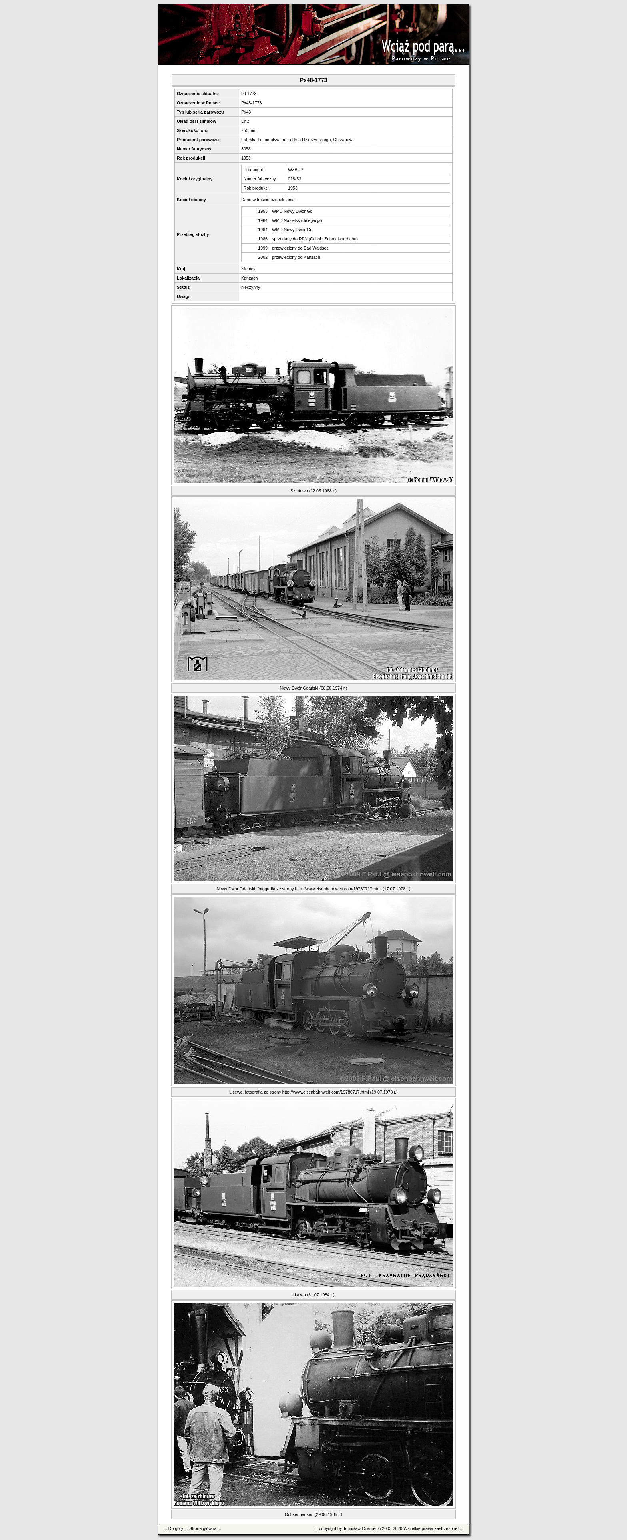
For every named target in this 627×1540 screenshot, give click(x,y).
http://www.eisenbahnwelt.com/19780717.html (338, 888)
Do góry (175, 1528)
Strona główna (202, 1528)
